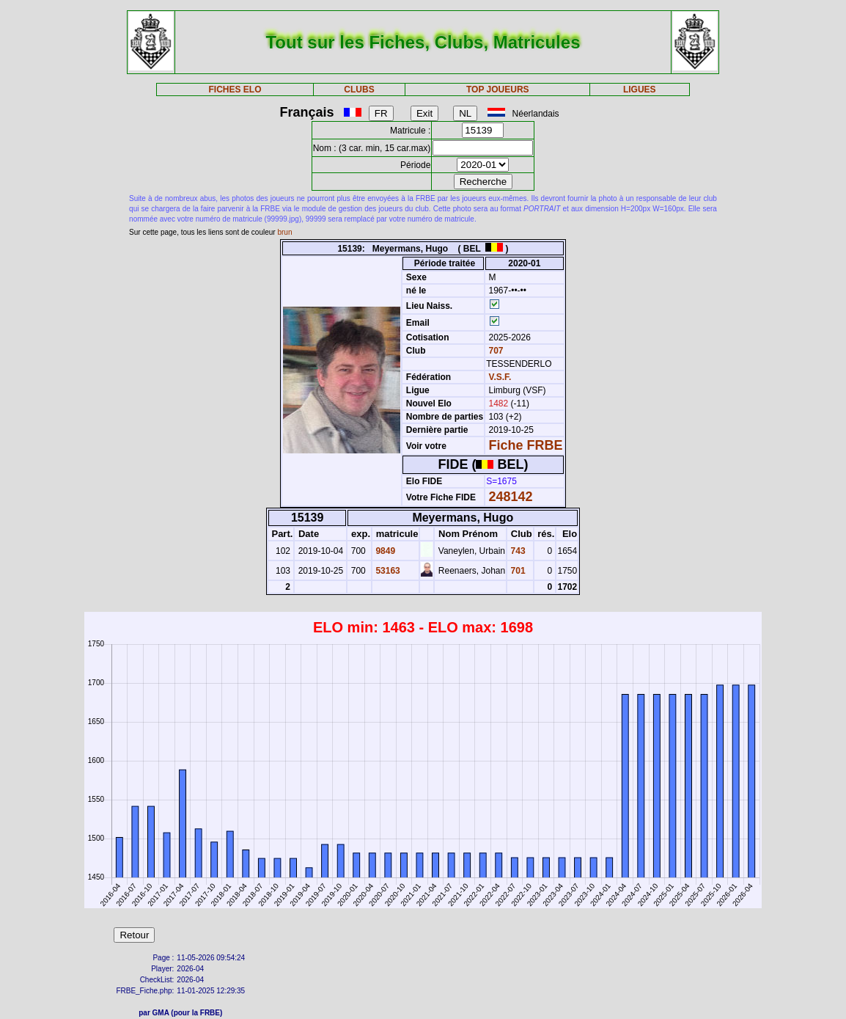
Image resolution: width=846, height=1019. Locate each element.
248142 (511, 496)
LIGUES (639, 89)
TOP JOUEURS (497, 89)
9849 (384, 551)
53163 (386, 571)
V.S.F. (500, 377)
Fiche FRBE (526, 445)
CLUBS (359, 89)
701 (516, 571)
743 (516, 551)
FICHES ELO (235, 89)
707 (494, 351)
